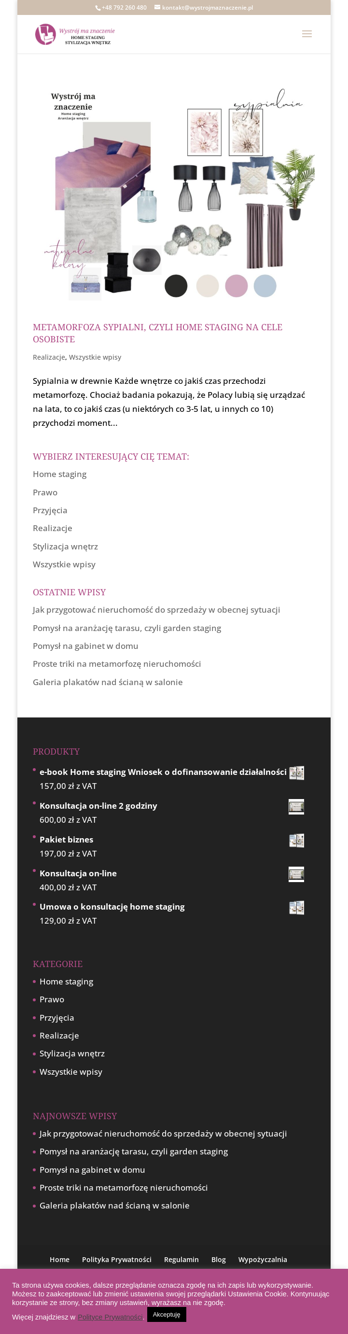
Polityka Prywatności (117, 1259)
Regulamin (181, 1259)
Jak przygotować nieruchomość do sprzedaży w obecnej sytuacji (156, 609)
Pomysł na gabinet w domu (86, 645)
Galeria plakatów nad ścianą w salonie (108, 682)
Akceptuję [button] (167, 1314)
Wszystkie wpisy (95, 357)
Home (60, 1259)
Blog (218, 1259)
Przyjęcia (50, 510)
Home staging (59, 473)
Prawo (45, 492)
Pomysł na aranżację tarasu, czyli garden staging (127, 627)
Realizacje (49, 357)
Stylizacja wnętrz (65, 546)
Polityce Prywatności (110, 1317)
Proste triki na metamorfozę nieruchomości (117, 663)
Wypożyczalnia (262, 1259)
